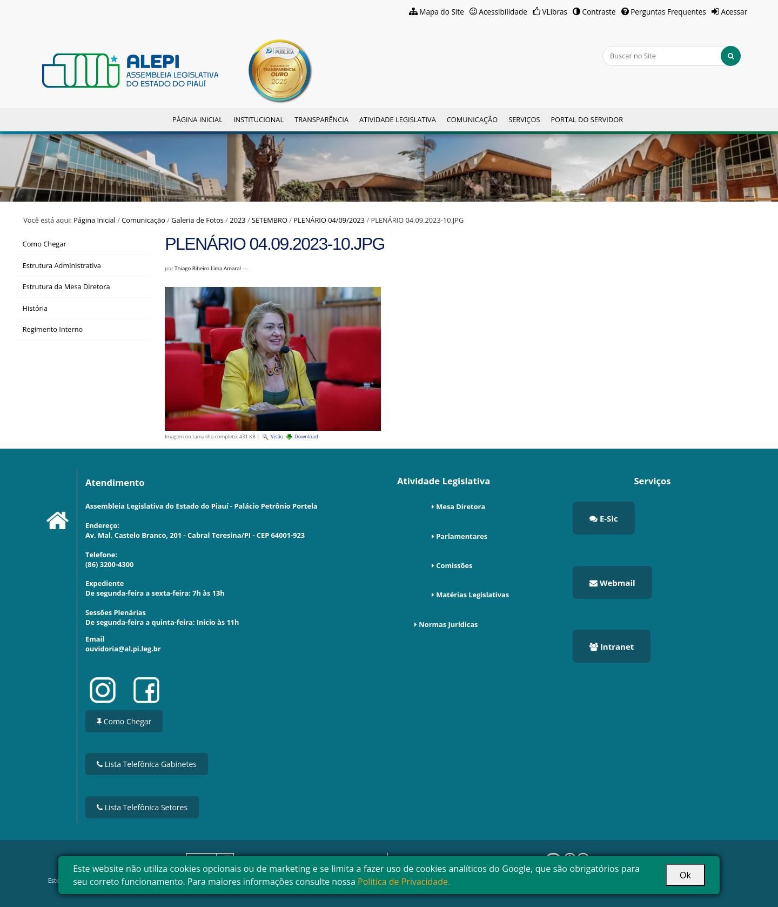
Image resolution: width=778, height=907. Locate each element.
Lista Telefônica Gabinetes (147, 764)
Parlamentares (461, 536)
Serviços (524, 119)
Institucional (258, 119)
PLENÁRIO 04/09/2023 (329, 220)
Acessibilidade (503, 11)
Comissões (454, 565)
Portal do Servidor (587, 119)
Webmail (612, 582)
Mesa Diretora (460, 506)
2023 (237, 220)
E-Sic (603, 518)
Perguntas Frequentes (668, 11)
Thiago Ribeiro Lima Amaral (208, 268)
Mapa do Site (441, 11)
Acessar (734, 11)
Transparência (321, 119)
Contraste (599, 11)
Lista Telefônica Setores (142, 807)
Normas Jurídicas (448, 624)
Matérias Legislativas (472, 594)
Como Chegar (124, 721)
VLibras (554, 11)
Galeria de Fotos (197, 220)
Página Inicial (197, 119)
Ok (685, 875)
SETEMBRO (269, 220)
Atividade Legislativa (397, 119)
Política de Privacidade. (404, 882)
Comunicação (472, 119)
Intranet (611, 646)
